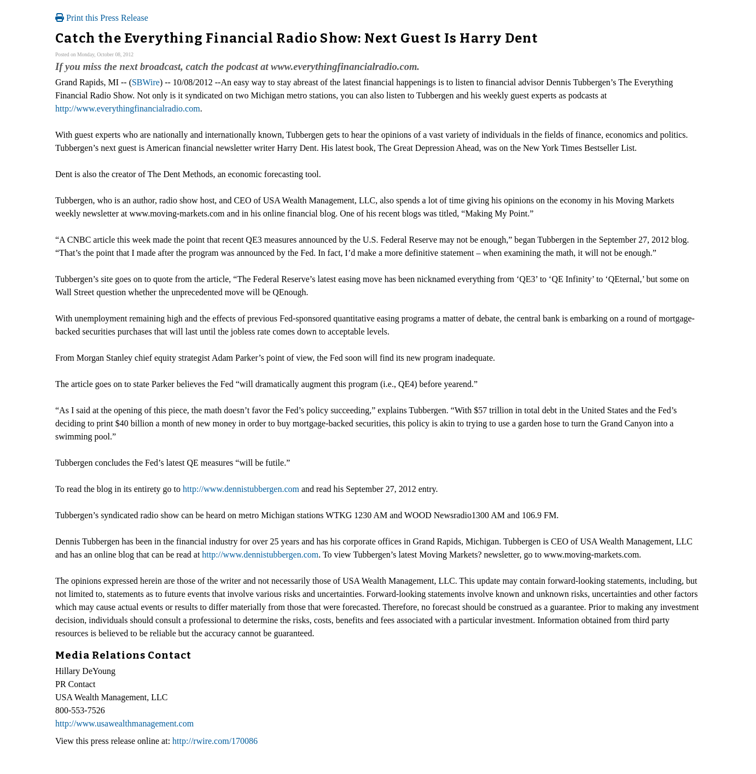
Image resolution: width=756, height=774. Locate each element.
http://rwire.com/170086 (215, 741)
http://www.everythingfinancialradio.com (127, 108)
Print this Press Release (101, 17)
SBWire (146, 82)
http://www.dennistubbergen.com (241, 489)
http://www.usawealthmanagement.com (124, 723)
